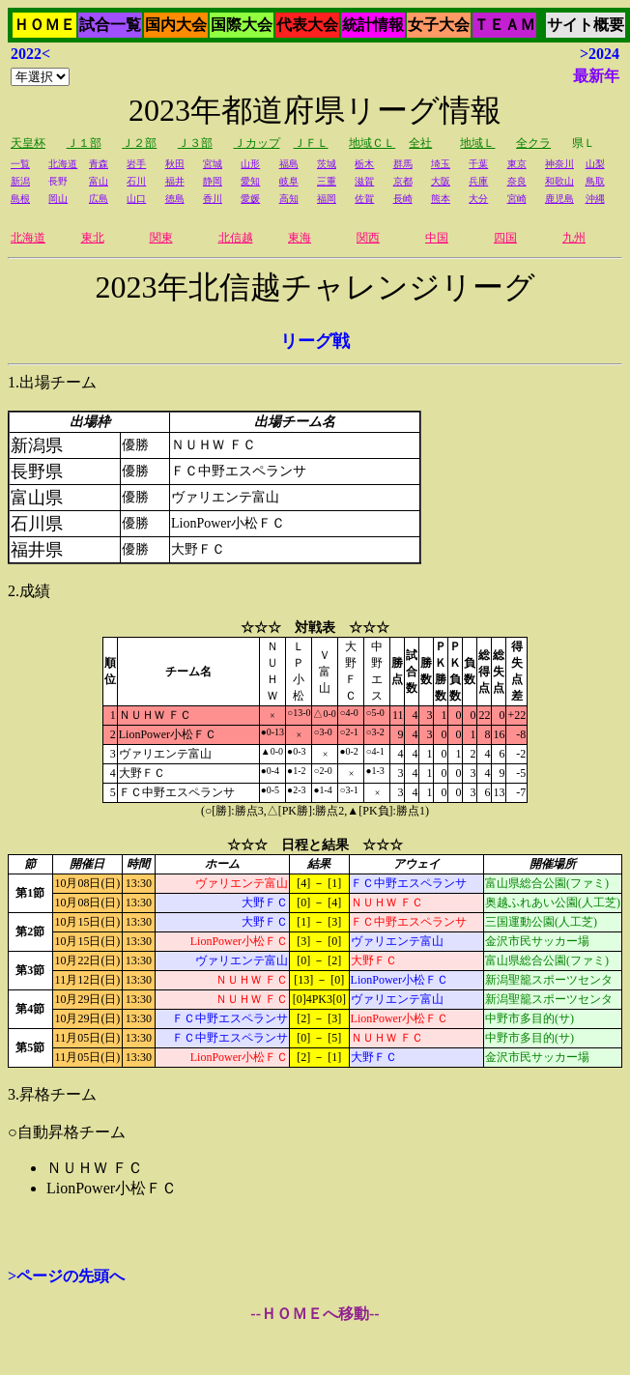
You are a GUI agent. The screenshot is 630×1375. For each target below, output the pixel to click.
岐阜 (289, 181)
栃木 (364, 163)
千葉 (478, 163)
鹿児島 (559, 198)
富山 (98, 181)
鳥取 (595, 181)
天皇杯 (28, 143)
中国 (436, 237)
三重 (326, 181)
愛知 (250, 181)
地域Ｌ (477, 143)
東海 (299, 237)
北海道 (62, 163)
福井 (175, 181)
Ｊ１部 (84, 143)
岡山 (58, 198)
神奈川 (559, 163)
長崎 (403, 198)
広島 (98, 198)
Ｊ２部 (139, 143)
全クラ (533, 143)
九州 (574, 237)
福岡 (326, 198)
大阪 (440, 181)
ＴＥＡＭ (504, 24)
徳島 (175, 198)
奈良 (517, 181)
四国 (505, 237)
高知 (289, 198)
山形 (250, 163)
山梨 (595, 163)
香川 (212, 198)
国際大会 (241, 24)
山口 (136, 198)
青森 (98, 163)
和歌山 (559, 181)
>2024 (599, 53)
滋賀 (364, 181)
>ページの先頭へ (66, 1276)
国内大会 (176, 24)
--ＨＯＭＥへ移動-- (314, 1313)
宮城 (212, 163)
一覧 (20, 163)
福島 (289, 163)
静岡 (212, 181)
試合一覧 (110, 24)
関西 (368, 237)
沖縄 (595, 198)
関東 (161, 237)
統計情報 (373, 24)
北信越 (235, 237)
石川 (136, 181)
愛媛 (250, 198)
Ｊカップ (257, 143)
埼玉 (440, 163)
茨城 (326, 163)
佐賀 (364, 198)
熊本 (440, 198)
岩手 (136, 163)
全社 (420, 143)
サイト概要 (585, 24)
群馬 (403, 163)
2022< (30, 53)
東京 (517, 163)
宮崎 (517, 198)
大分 (478, 198)
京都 (403, 181)
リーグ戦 (315, 341)
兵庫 (478, 181)
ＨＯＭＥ (44, 24)
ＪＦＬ (311, 143)
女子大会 (439, 24)
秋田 (175, 163)
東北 (92, 237)
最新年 (596, 76)
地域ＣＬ (372, 143)
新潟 (20, 181)
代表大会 (307, 24)
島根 (20, 198)
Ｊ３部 (195, 143)
